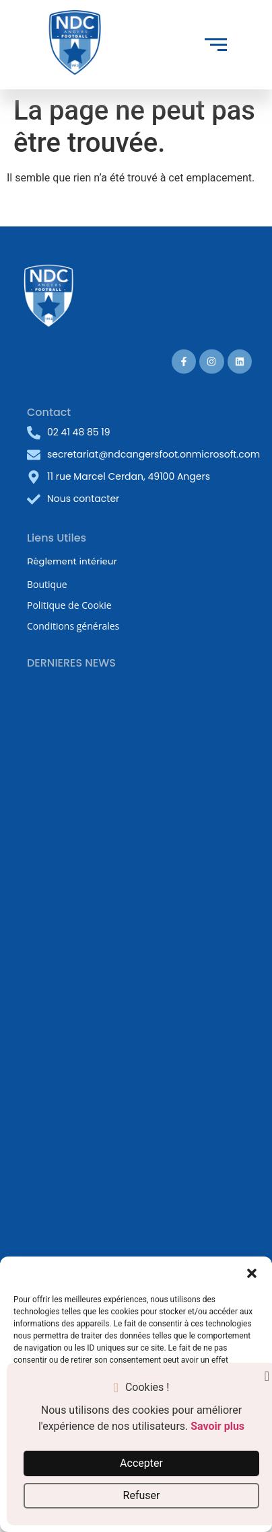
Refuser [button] (141, 1495)
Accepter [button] (141, 1463)
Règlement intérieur (72, 561)
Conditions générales (73, 626)
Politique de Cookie (69, 605)
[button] (252, 1273)
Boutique (47, 584)
